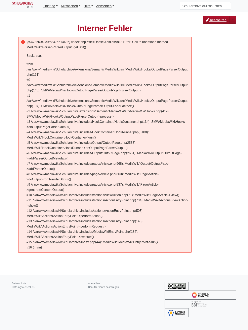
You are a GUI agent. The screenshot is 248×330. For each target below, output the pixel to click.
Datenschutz (19, 283)
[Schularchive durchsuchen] (205, 6)
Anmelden (104, 6)
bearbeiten (216, 20)
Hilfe (87, 6)
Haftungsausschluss (23, 287)
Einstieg (49, 6)
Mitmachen (69, 6)
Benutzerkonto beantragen (103, 287)
